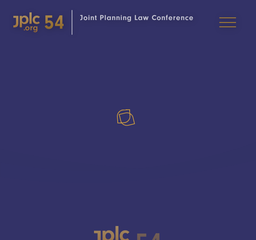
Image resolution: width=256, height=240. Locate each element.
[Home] (59, 25)
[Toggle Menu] (227, 25)
